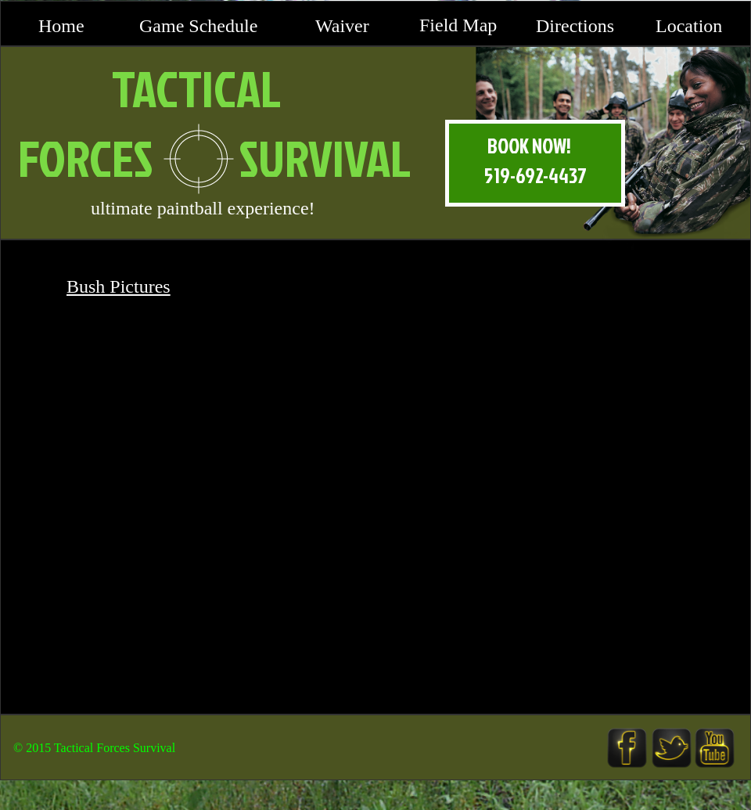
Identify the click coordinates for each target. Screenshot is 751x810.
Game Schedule (198, 26)
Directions (575, 26)
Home (61, 26)
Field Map (458, 25)
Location (689, 26)
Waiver (342, 26)
